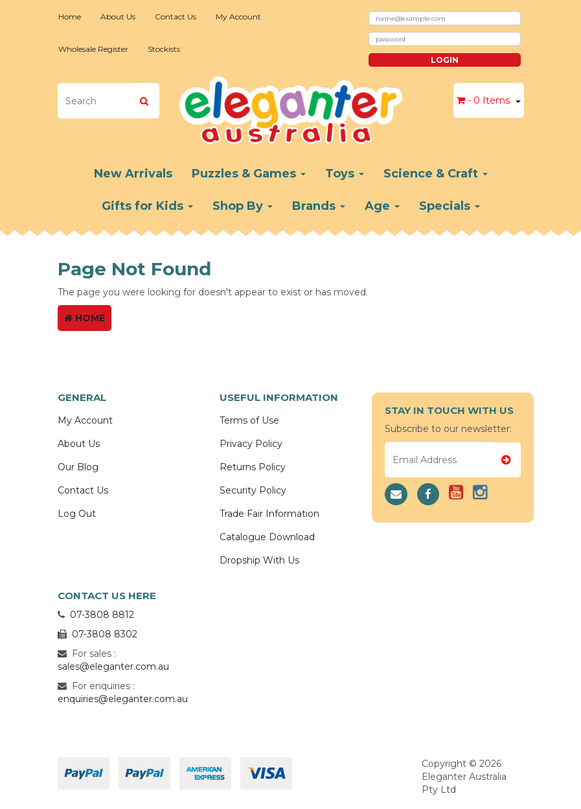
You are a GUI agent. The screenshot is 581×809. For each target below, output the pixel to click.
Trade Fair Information (269, 513)
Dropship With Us (259, 560)
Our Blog (78, 467)
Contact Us (175, 16)
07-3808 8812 (102, 615)
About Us (117, 16)
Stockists (164, 49)
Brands (318, 206)
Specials (449, 206)
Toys (344, 173)
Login (445, 60)
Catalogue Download (267, 537)
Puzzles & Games (249, 173)
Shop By (242, 206)
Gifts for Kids (147, 206)
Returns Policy (253, 467)
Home (69, 16)
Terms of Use (249, 420)
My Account (238, 16)
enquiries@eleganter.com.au (123, 699)
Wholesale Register (93, 49)
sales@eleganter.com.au (113, 666)
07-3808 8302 (104, 634)
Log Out (77, 513)
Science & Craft (435, 173)
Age (382, 206)
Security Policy (253, 490)
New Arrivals (133, 173)
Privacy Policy (251, 444)
